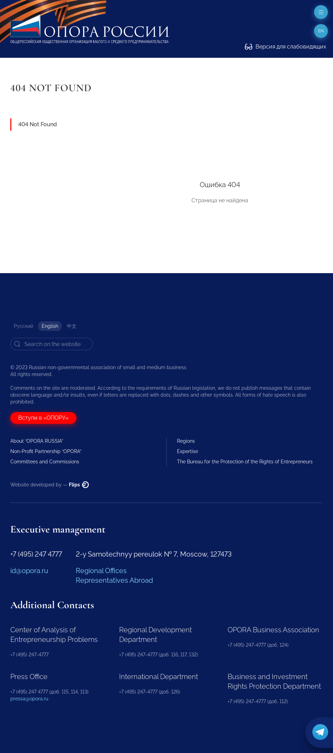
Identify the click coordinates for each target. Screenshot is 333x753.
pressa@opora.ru (29, 698)
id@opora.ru (29, 571)
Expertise (187, 451)
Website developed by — (49, 484)
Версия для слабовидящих (285, 46)
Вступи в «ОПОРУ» (43, 418)
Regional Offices (101, 571)
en (321, 31)
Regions (186, 441)
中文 (71, 326)
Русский (23, 326)
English (50, 326)
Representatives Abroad (114, 580)
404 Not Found (37, 124)
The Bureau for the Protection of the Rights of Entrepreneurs (245, 461)
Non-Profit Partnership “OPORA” (45, 451)
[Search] (51, 344)
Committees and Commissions (44, 461)
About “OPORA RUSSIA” (36, 441)
